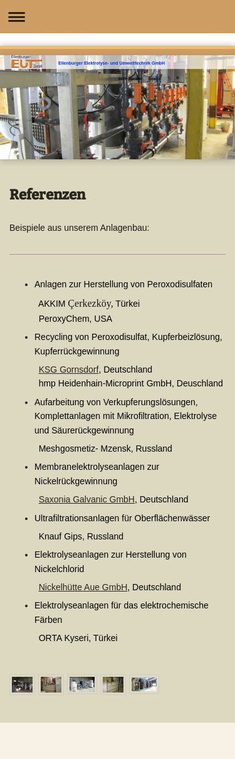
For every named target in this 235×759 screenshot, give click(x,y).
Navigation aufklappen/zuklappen (117, 16)
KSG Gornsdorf (69, 369)
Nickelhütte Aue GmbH (83, 587)
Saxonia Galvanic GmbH (87, 499)
